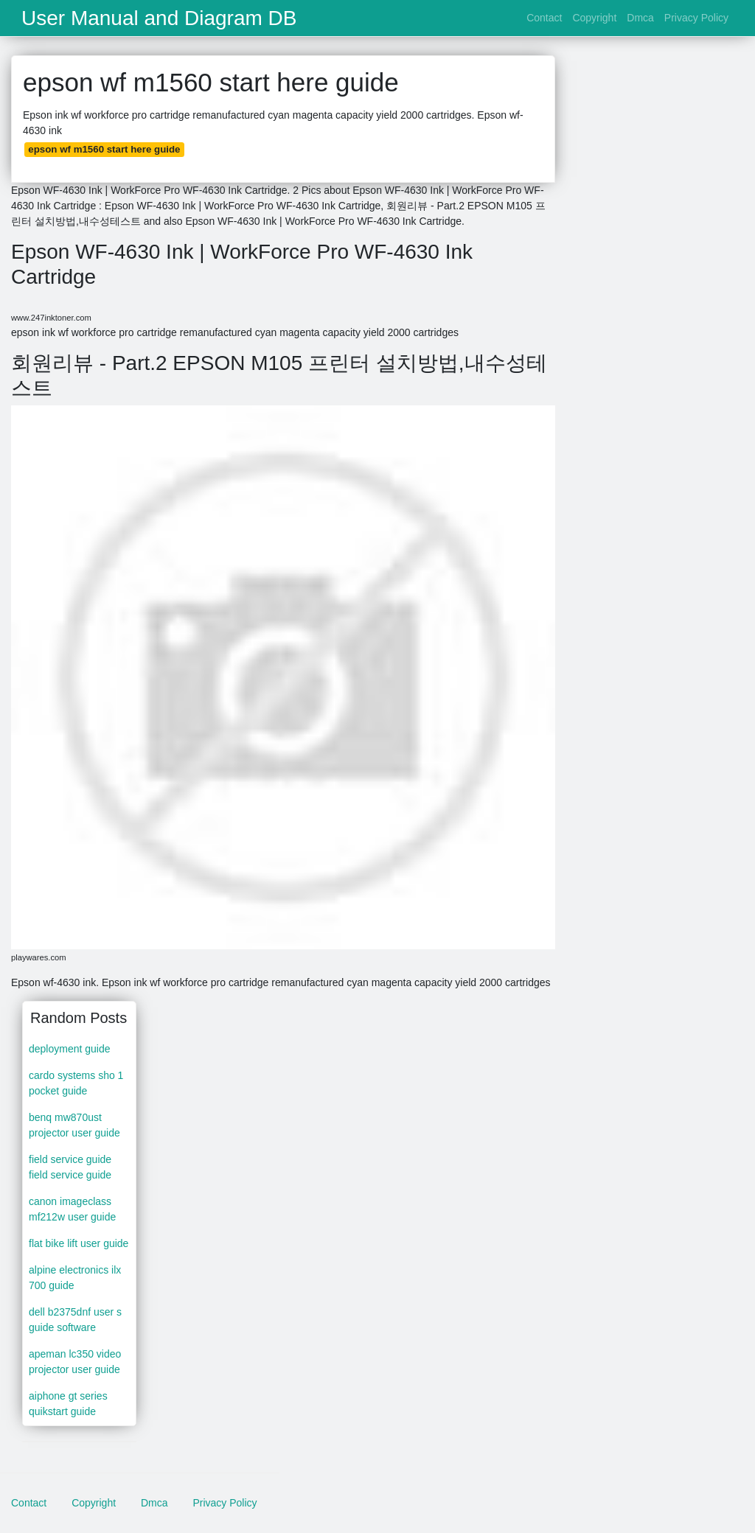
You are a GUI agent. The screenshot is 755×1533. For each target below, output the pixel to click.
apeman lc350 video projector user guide (75, 1361)
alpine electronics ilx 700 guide (75, 1277)
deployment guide (70, 1049)
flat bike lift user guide (78, 1243)
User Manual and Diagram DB (159, 18)
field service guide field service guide (70, 1167)
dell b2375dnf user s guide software (75, 1319)
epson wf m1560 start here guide (104, 149)
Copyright (594, 18)
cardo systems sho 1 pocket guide (76, 1083)
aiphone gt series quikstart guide (68, 1403)
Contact (544, 18)
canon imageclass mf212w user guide (72, 1209)
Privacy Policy (696, 18)
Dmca (640, 18)
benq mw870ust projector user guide (74, 1125)
